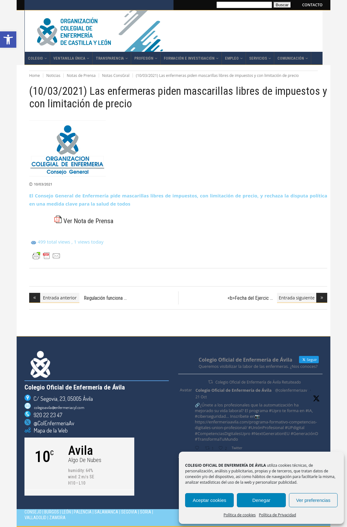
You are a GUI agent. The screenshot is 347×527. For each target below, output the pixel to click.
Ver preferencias (313, 500)
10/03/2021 (43, 184)
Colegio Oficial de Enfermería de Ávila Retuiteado (258, 382)
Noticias (53, 75)
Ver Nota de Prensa (83, 221)
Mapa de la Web (49, 430)
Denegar (261, 500)
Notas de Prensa (81, 75)
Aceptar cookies (209, 500)
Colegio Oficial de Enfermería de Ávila (233, 390)
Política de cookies (240, 515)
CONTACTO (312, 5)
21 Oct (201, 397)
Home (34, 75)
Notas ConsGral (115, 75)
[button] (8, 39)
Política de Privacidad (277, 515)
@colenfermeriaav (291, 390)
